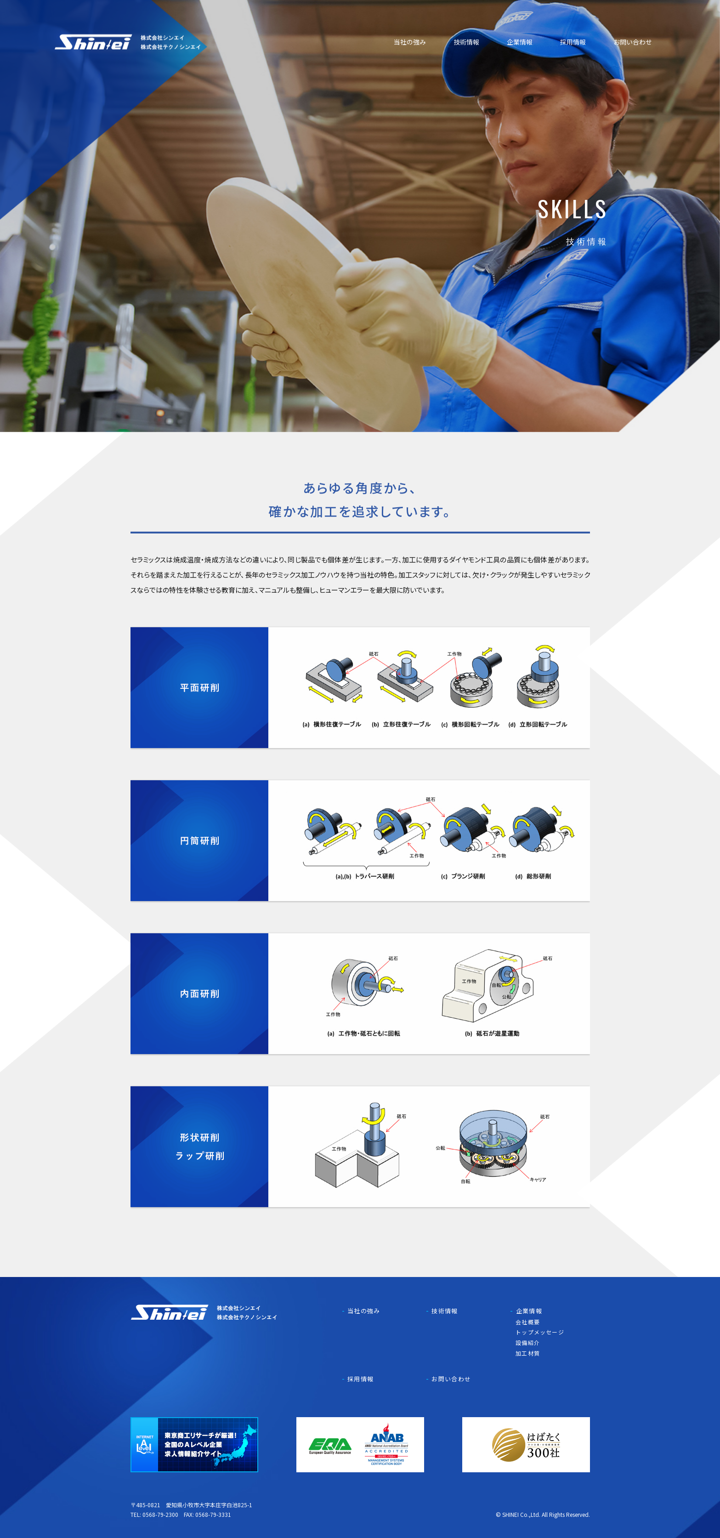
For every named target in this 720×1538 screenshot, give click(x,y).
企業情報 (520, 41)
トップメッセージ (540, 1332)
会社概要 (528, 1322)
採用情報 (573, 41)
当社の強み (410, 41)
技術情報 (466, 41)
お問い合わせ (632, 41)
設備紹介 (528, 1342)
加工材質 (528, 1353)
